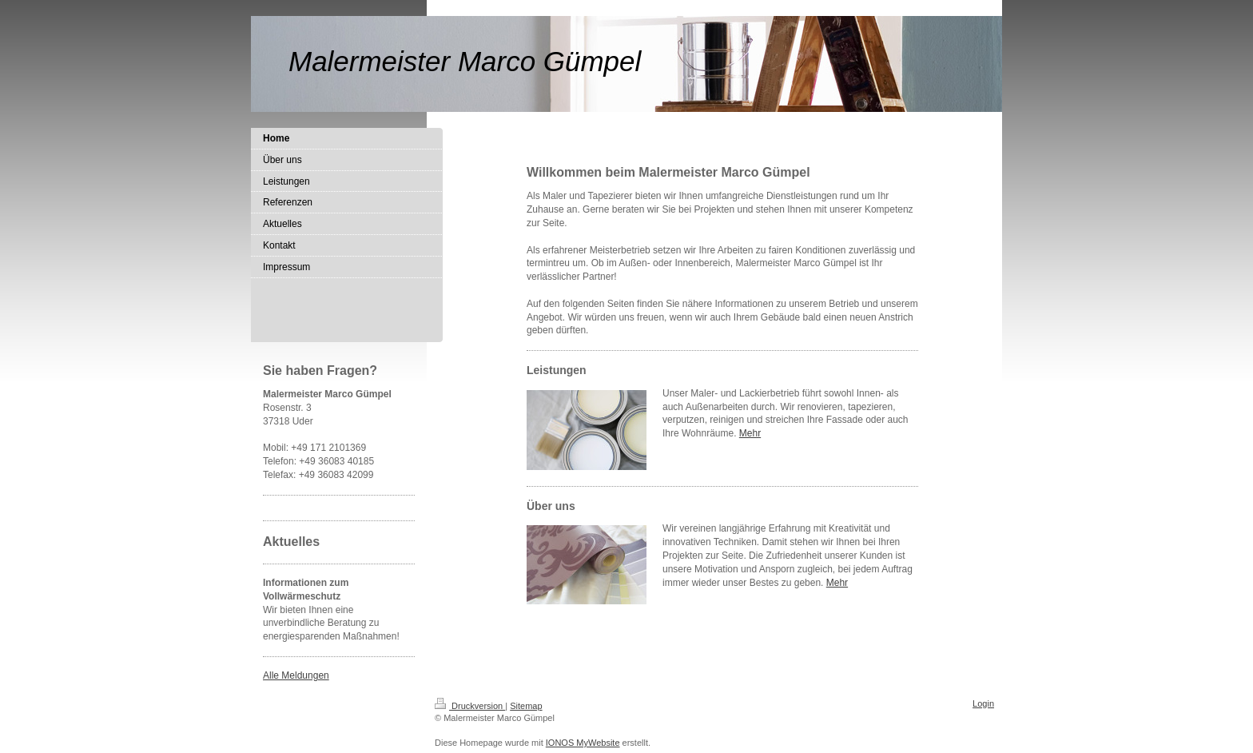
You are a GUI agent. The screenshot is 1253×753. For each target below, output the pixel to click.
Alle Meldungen (296, 675)
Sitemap (526, 706)
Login (983, 703)
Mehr (750, 433)
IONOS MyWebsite (583, 742)
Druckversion (470, 706)
